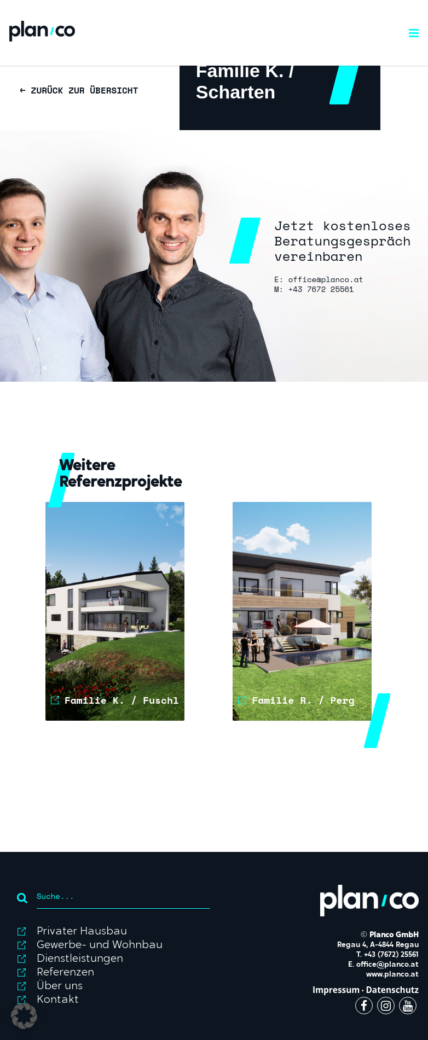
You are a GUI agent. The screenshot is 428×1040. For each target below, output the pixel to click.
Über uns (60, 986)
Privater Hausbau (82, 931)
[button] (24, 1016)
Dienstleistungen (80, 959)
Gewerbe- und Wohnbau (100, 945)
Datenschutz (392, 990)
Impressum (336, 990)
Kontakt (58, 1000)
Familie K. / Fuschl (122, 700)
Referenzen (65, 972)
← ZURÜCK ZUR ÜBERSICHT (79, 90)
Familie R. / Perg (303, 700)
